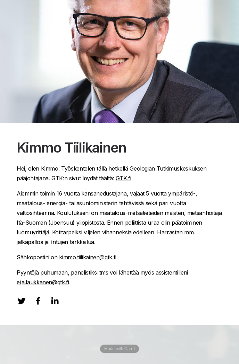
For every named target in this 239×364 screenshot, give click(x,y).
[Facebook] (38, 301)
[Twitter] (21, 301)
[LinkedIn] (55, 301)
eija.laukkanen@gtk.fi (43, 282)
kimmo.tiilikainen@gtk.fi (87, 257)
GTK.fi (123, 178)
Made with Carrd (119, 348)
